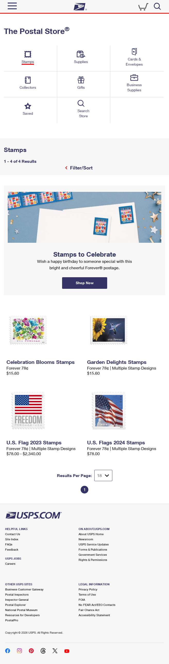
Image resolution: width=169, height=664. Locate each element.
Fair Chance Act (89, 610)
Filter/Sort (80, 168)
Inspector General (17, 599)
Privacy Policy (88, 589)
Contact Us (12, 534)
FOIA (82, 599)
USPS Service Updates (94, 544)
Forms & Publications (93, 549)
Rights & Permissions (93, 559)
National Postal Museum (21, 610)
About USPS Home (91, 534)
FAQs (8, 544)
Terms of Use (87, 594)
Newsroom (86, 539)
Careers (10, 563)
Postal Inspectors (17, 594)
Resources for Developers (22, 615)
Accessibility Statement (94, 615)
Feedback (11, 549)
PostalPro (11, 620)
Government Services (93, 554)
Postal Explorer (15, 604)
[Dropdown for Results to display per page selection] (103, 475)
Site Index (11, 539)
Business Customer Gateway (24, 589)
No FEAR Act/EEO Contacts (97, 604)
